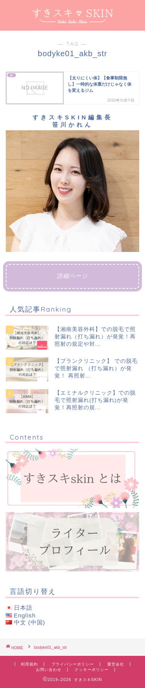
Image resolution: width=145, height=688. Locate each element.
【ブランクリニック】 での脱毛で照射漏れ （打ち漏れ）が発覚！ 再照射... (96, 368)
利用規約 (29, 664)
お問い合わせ (48, 669)
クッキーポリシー (92, 669)
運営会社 (115, 664)
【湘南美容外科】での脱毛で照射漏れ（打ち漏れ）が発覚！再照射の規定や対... (95, 336)
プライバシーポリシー (72, 664)
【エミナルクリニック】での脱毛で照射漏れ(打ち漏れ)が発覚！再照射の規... (95, 400)
